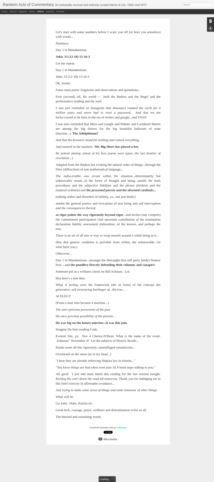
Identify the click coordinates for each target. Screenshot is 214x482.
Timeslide (60, 11)
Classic (4, 11)
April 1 (9, 476)
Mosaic (32, 11)
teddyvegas (122, 407)
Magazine (23, 11)
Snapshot (50, 11)
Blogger (115, 480)
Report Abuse (124, 480)
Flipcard (13, 11)
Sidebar (40, 11)
